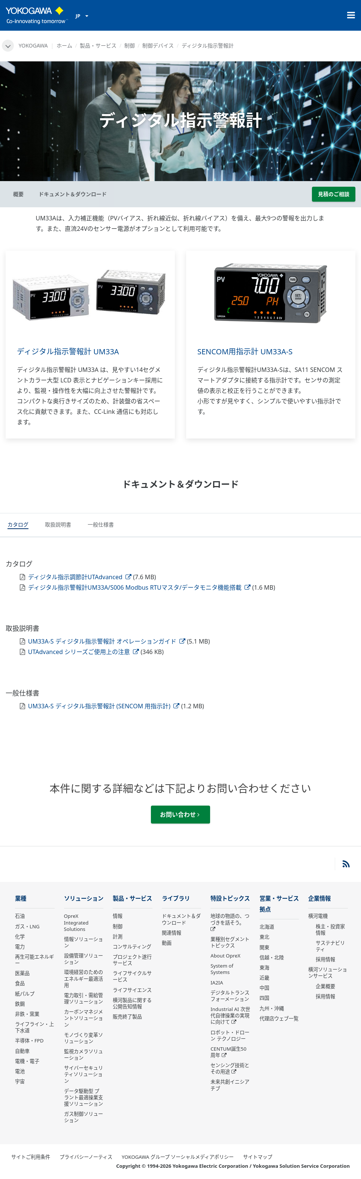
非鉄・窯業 (27, 1014)
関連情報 (171, 932)
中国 (264, 987)
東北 (264, 937)
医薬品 (22, 973)
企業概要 (325, 986)
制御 (129, 45)
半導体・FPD (29, 1040)
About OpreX (225, 955)
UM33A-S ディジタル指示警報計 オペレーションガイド (106, 641)
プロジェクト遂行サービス (132, 959)
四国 (264, 998)
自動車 (22, 1051)
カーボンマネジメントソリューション (83, 1018)
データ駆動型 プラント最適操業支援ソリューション (83, 1097)
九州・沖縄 (272, 1008)
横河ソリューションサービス (327, 972)
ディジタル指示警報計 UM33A (68, 351)
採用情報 (325, 959)
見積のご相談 (333, 194)
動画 (167, 943)
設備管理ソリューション (83, 958)
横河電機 (318, 916)
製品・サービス (98, 45)
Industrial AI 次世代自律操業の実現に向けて (230, 1015)
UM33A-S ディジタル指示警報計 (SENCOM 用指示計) (104, 706)
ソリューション (83, 898)
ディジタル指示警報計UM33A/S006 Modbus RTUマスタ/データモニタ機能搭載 (139, 587)
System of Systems (221, 968)
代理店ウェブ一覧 (279, 1018)
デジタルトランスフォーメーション (229, 995)
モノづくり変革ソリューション (83, 1038)
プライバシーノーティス (86, 1157)
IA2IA (216, 982)
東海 (264, 967)
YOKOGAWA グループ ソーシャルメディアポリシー (178, 1157)
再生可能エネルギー (34, 959)
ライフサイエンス (132, 990)
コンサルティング (132, 946)
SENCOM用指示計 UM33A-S (244, 351)
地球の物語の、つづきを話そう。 (229, 919)
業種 (20, 898)
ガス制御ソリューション (83, 1117)
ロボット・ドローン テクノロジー (229, 1035)
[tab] (18, 525)
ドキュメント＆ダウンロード (181, 919)
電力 (20, 946)
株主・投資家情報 (330, 929)
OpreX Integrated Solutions (76, 922)
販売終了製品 (127, 1016)
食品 (20, 983)
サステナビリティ (330, 946)
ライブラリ (176, 898)
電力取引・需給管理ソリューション (83, 998)
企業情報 (319, 898)
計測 (117, 936)
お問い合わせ (180, 814)
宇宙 (20, 1081)
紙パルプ (24, 993)
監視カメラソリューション (83, 1054)
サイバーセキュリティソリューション (83, 1074)
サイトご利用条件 (30, 1157)
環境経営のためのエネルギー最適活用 (83, 978)
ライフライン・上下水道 (34, 1027)
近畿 (264, 977)
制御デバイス (158, 45)
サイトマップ (257, 1157)
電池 (20, 1071)
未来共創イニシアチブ (229, 1084)
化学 (20, 936)
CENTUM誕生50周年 (228, 1052)
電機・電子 (27, 1061)
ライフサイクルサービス (132, 976)
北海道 (267, 926)
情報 (117, 916)
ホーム (64, 45)
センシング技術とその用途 (229, 1068)
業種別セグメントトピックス (229, 942)
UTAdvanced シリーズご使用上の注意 (83, 652)
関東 (264, 947)
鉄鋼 (20, 1004)
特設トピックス (230, 898)
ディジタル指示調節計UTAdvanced (79, 577)
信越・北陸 (272, 957)
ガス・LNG (27, 926)
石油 (20, 916)
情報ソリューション (83, 942)
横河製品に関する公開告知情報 (132, 1003)
